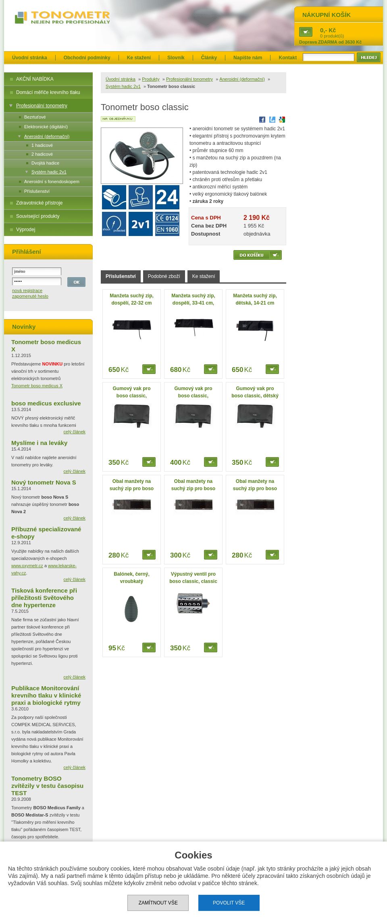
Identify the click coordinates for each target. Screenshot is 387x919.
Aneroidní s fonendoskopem (51, 181)
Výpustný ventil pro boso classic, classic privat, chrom (193, 581)
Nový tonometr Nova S (43, 482)
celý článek (74, 431)
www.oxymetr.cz (27, 565)
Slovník (176, 58)
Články (209, 58)
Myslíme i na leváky (39, 442)
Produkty (150, 79)
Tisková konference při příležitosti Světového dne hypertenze (44, 597)
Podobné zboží (164, 276)
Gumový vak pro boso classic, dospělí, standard (132, 396)
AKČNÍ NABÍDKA (35, 79)
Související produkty (37, 216)
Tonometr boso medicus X (36, 385)
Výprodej (25, 229)
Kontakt (288, 58)
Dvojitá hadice (45, 163)
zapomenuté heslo (30, 296)
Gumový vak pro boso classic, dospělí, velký (193, 396)
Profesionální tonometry (41, 106)
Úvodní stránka (29, 58)
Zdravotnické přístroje (39, 203)
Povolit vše (229, 903)
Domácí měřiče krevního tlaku (48, 92)
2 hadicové (42, 154)
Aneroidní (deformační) (47, 136)
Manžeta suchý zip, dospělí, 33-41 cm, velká (193, 303)
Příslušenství (37, 191)
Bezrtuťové (35, 117)
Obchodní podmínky (87, 58)
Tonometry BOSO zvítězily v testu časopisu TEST (47, 785)
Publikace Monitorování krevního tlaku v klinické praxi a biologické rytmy (46, 695)
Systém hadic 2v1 (49, 171)
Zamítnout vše (158, 903)
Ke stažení (139, 58)
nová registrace (27, 290)
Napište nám (247, 58)
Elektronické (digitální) (46, 126)
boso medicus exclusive (46, 403)
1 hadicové (42, 145)
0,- (323, 30)
